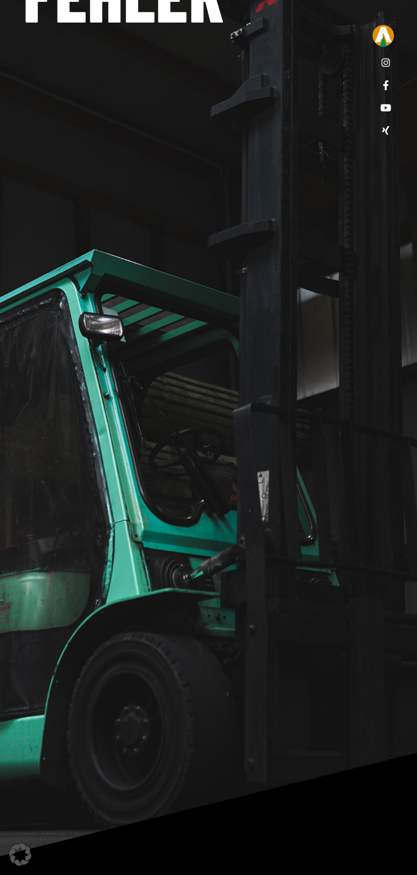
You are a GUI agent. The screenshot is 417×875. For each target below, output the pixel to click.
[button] (20, 854)
